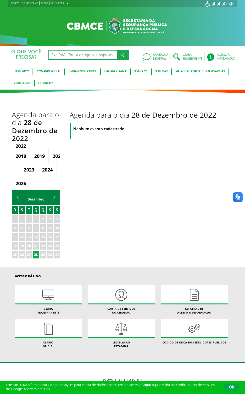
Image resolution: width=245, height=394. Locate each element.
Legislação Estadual (121, 301)
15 (43, 204)
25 (15, 222)
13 (29, 204)
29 (43, 222)
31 (57, 222)
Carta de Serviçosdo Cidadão (121, 267)
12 (22, 204)
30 (50, 222)
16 (50, 204)
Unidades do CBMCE (82, 71)
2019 (39, 124)
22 (43, 213)
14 (36, 204)
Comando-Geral (49, 71)
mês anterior (17, 165)
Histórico (22, 71)
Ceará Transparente (48, 267)
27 (29, 222)
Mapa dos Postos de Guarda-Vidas (200, 71)
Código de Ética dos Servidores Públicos (194, 299)
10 (57, 196)
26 (22, 222)
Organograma (115, 71)
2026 (21, 151)
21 (36, 213)
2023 (29, 137)
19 (22, 213)
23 (50, 213)
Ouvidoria (45, 83)
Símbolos (140, 71)
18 (15, 213)
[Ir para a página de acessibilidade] (208, 4)
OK (231, 387)
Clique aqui (149, 385)
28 (36, 222)
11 (15, 204)
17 (57, 204)
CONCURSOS (22, 83)
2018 (21, 124)
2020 (58, 124)
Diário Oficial (48, 301)
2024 (47, 137)
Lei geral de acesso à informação (194, 267)
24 (57, 213)
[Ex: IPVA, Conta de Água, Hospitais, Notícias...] (82, 55)
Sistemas (161, 71)
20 (29, 213)
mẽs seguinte (54, 165)
